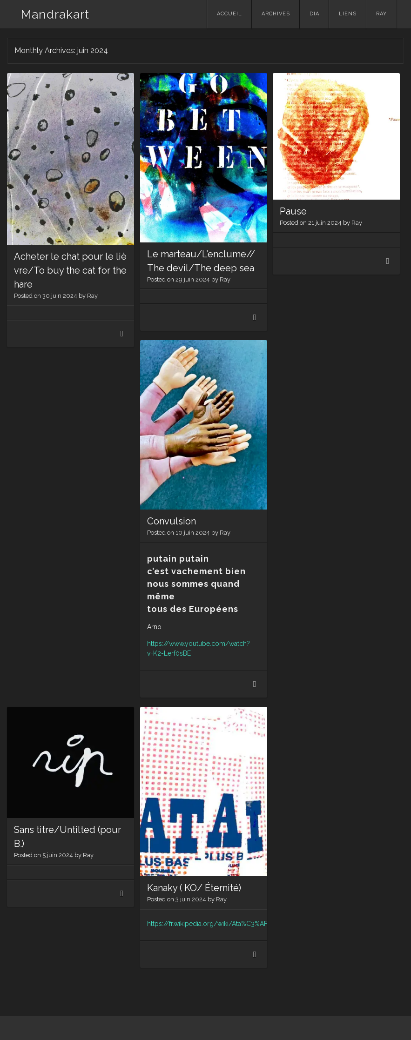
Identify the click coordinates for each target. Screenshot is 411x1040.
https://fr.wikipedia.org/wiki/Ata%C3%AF (207, 923)
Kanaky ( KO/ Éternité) (194, 887)
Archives (276, 14)
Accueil (229, 14)
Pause (293, 211)
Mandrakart (55, 14)
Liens (348, 14)
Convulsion (171, 521)
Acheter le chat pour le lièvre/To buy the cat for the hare (70, 270)
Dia (314, 14)
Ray (381, 14)
